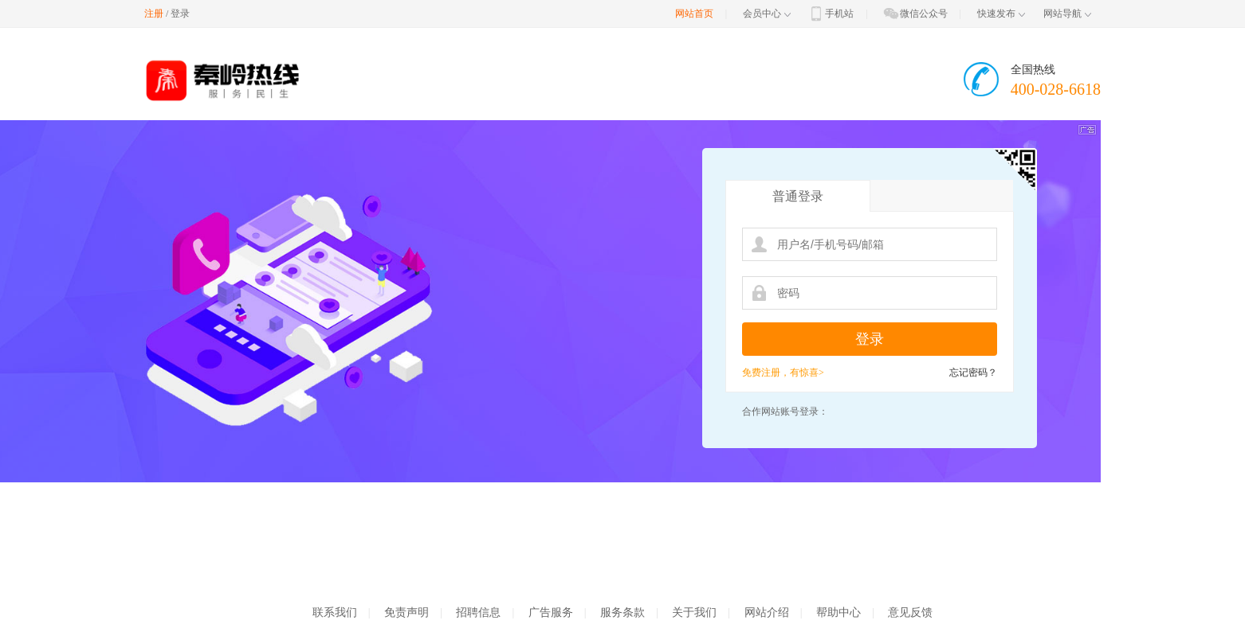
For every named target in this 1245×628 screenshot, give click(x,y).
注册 (153, 13)
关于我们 (694, 612)
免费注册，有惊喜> (783, 372)
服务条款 (622, 612)
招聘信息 (478, 612)
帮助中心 (838, 612)
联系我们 (334, 612)
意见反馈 (910, 612)
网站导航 (1067, 13)
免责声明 (406, 612)
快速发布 (1001, 13)
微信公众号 (915, 13)
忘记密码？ (973, 372)
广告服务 (550, 612)
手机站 (830, 13)
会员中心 (767, 13)
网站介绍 (766, 612)
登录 (180, 13)
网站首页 (694, 13)
